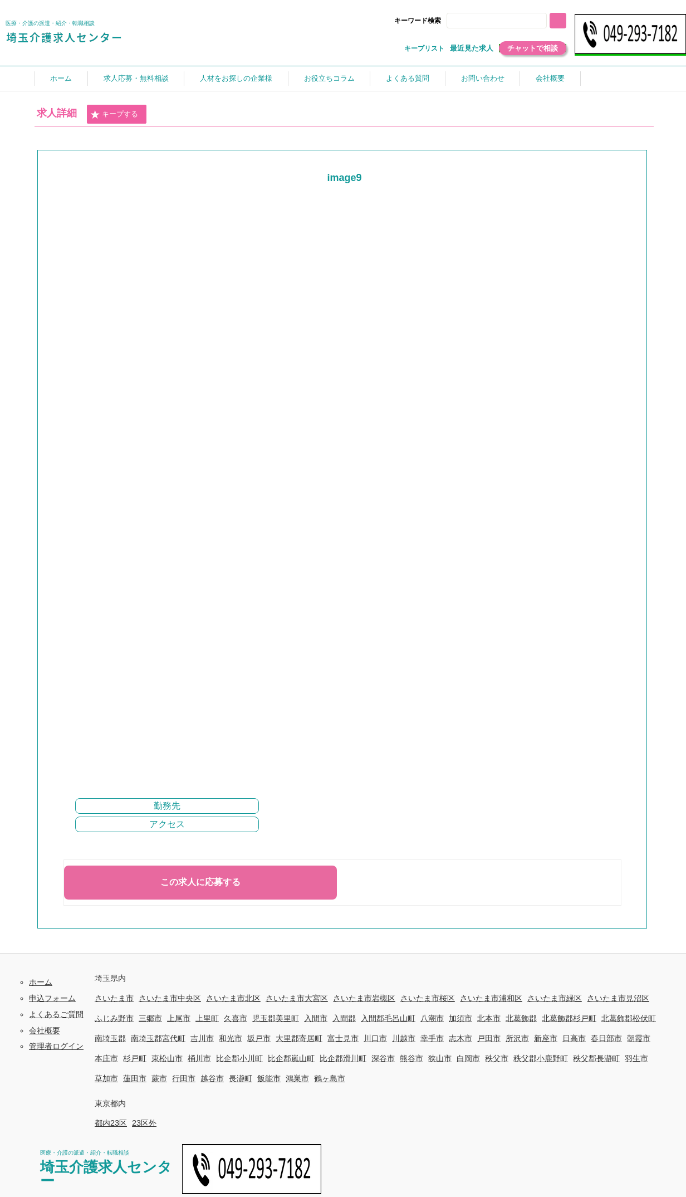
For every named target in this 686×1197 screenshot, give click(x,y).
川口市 (375, 1038)
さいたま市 (114, 998)
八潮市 (432, 1018)
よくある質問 (407, 78)
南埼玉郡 (110, 1038)
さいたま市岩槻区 (364, 998)
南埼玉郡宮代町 (158, 1038)
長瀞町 (240, 1078)
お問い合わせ (482, 78)
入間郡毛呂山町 (388, 1018)
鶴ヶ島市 (329, 1078)
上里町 (207, 1018)
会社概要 (550, 78)
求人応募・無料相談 (136, 78)
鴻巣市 (297, 1078)
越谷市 (212, 1078)
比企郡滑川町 (343, 1058)
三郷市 (150, 1018)
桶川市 (199, 1058)
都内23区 (111, 1122)
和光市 (230, 1038)
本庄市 (106, 1058)
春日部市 (606, 1038)
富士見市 (343, 1038)
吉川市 (202, 1038)
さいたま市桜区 (427, 998)
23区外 (144, 1122)
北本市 (489, 1018)
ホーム (61, 78)
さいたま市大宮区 (297, 998)
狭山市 (440, 1058)
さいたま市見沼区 (618, 998)
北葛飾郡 (521, 1018)
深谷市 (383, 1058)
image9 (344, 178)
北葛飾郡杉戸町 (569, 1018)
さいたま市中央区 (170, 998)
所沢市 (517, 1038)
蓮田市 (134, 1078)
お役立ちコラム (329, 78)
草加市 (106, 1078)
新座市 (545, 1038)
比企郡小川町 (239, 1058)
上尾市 (178, 1018)
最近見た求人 (471, 48)
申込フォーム (52, 998)
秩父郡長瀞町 (596, 1058)
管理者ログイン (56, 1046)
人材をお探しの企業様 (236, 78)
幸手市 (432, 1038)
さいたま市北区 (233, 998)
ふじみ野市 (114, 1018)
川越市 (403, 1038)
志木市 (460, 1038)
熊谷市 (411, 1058)
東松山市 (167, 1058)
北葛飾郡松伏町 (628, 1018)
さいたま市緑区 (554, 998)
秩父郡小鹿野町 (540, 1058)
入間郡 (344, 1018)
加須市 (460, 1018)
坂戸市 (259, 1038)
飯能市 (269, 1078)
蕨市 (159, 1078)
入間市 (315, 1018)
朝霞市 (638, 1038)
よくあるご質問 (56, 1014)
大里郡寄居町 (299, 1038)
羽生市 (636, 1058)
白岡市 (468, 1058)
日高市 (574, 1038)
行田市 (183, 1078)
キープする (114, 115)
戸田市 (489, 1038)
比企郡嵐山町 (291, 1058)
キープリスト (424, 48)
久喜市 (235, 1018)
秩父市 (496, 1058)
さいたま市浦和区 (491, 998)
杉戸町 (134, 1058)
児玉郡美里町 (275, 1018)
